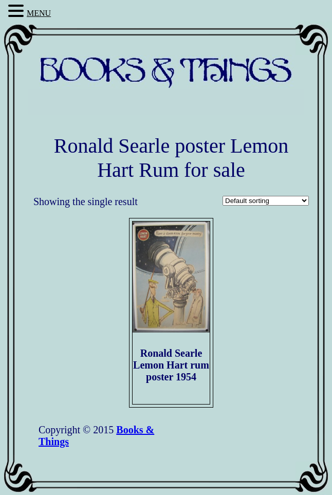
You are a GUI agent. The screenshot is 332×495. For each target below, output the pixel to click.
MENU (39, 13)
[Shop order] (266, 201)
